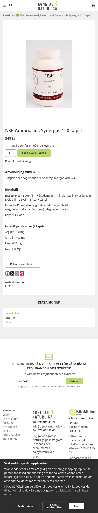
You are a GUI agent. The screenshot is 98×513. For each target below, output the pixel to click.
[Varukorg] (93, 5)
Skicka (74, 381)
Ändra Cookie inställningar (11, 436)
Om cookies (10, 427)
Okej (77, 506)
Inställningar (26, 506)
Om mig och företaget (10, 421)
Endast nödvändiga (54, 506)
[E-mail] (17, 273)
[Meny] (5, 5)
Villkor (7, 415)
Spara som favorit (23, 263)
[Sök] (11, 5)
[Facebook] (7, 273)
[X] (12, 273)
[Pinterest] (21, 273)
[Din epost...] (40, 381)
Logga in (8, 431)
